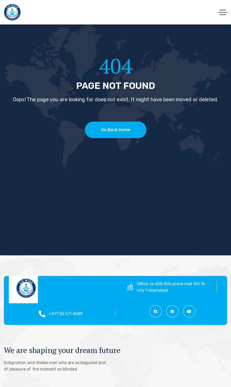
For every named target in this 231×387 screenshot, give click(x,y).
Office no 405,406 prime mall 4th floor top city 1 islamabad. (179, 287)
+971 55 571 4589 (68, 313)
